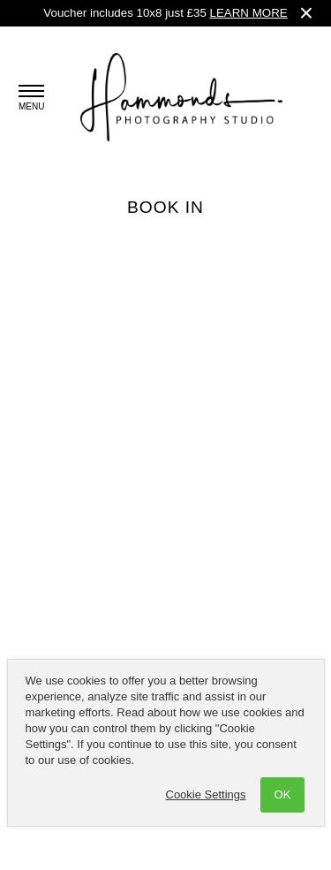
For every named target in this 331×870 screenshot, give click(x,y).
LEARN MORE (249, 12)
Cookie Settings (206, 794)
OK (283, 794)
